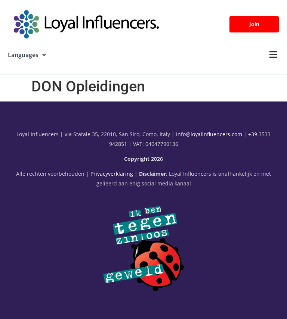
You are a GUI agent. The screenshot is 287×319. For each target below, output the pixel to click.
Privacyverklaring (111, 173)
